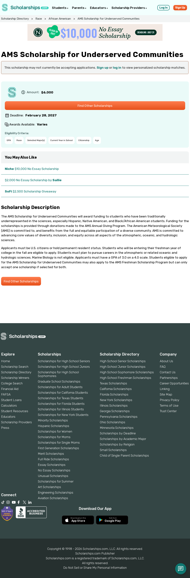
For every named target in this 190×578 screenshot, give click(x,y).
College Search (12, 383)
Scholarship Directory (15, 18)
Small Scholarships (113, 450)
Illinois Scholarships (114, 405)
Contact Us (168, 372)
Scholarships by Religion (117, 444)
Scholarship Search (14, 366)
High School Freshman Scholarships (125, 378)
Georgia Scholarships (115, 411)
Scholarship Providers (129, 8)
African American (60, 18)
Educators (99, 8)
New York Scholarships (116, 400)
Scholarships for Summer (55, 481)
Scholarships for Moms (54, 437)
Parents (79, 8)
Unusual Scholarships (53, 476)
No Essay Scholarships (54, 470)
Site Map (166, 394)
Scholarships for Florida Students (61, 404)
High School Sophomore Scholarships (127, 372)
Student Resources (14, 411)
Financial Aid (9, 389)
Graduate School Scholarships (59, 381)
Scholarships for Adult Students (60, 387)
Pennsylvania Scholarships (118, 416)
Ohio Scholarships (112, 422)
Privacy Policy (169, 400)
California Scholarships (116, 389)
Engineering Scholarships (55, 492)
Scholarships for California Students (63, 392)
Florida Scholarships (114, 394)
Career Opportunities (174, 383)
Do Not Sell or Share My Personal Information (95, 567)
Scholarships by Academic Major (123, 439)
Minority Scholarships (53, 420)
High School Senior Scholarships (123, 361)
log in (117, 67)
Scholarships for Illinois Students (61, 409)
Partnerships (169, 378)
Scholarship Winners (15, 378)
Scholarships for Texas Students (60, 398)
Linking (165, 389)
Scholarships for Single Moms (59, 442)
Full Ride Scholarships (53, 459)
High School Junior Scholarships (122, 366)
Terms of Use (169, 405)
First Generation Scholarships (58, 448)
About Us (166, 361)
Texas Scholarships (113, 383)
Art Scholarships (49, 487)
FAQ (163, 366)
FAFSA (6, 394)
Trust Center (168, 411)
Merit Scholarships (51, 453)
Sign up (102, 67)
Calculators (9, 405)
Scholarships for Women (55, 431)
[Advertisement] (95, 310)
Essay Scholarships (51, 465)
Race (38, 18)
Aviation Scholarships (53, 498)
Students (60, 8)
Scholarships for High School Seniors (64, 361)
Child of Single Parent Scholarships (124, 455)
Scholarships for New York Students (63, 415)
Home (5, 361)
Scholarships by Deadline (118, 433)
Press (5, 428)
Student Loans (11, 400)
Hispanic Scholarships (53, 426)
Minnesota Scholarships (117, 428)
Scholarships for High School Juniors (64, 366)
